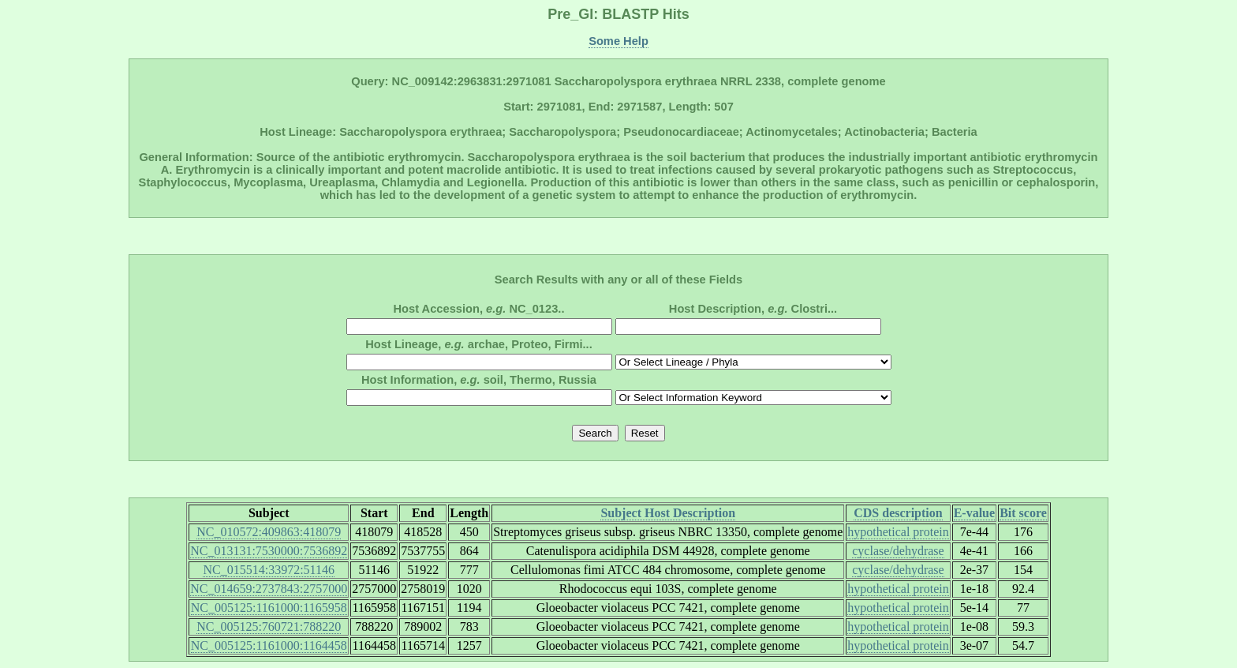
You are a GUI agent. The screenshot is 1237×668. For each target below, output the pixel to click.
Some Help (618, 41)
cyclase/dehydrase (898, 550)
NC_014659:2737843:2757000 (268, 588)
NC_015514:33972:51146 (268, 569)
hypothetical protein (897, 532)
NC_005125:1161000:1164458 (269, 645)
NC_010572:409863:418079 (268, 532)
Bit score (1023, 513)
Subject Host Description (667, 513)
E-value (974, 513)
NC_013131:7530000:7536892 (268, 550)
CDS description (898, 513)
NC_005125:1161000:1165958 (269, 607)
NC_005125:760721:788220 (268, 626)
